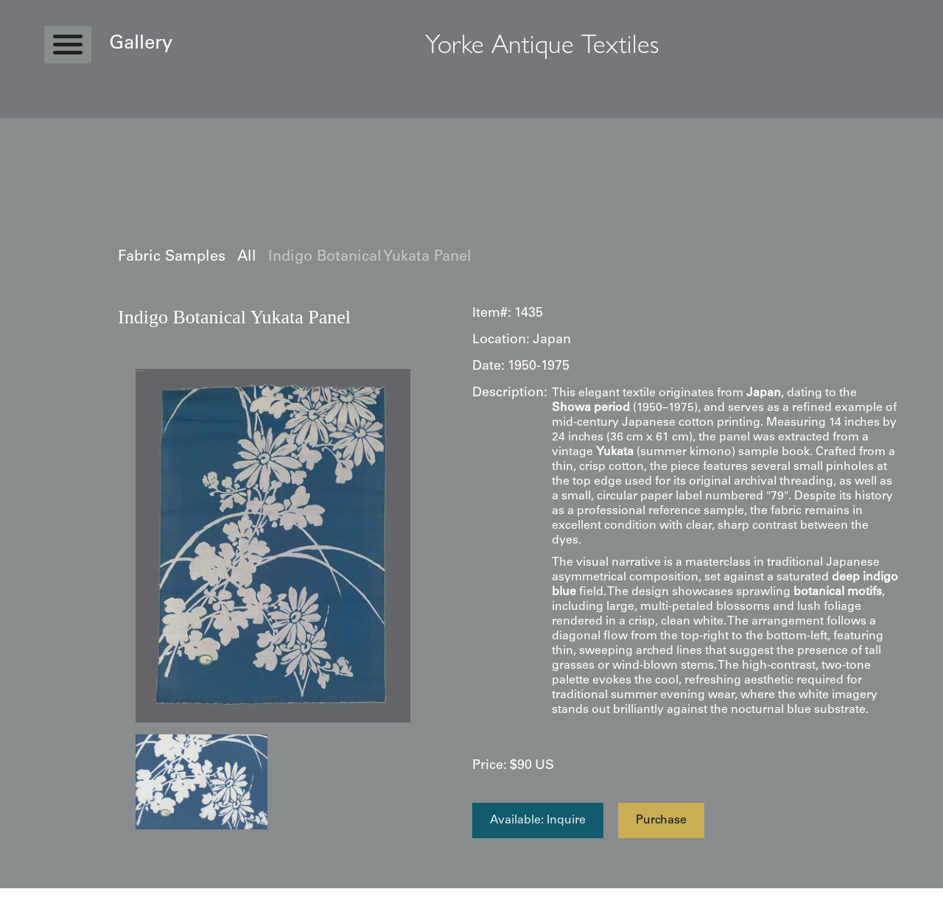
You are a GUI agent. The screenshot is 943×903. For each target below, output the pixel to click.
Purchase (661, 820)
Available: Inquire (538, 820)
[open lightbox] (273, 545)
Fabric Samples (171, 257)
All (246, 257)
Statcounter (29, 895)
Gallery (140, 44)
